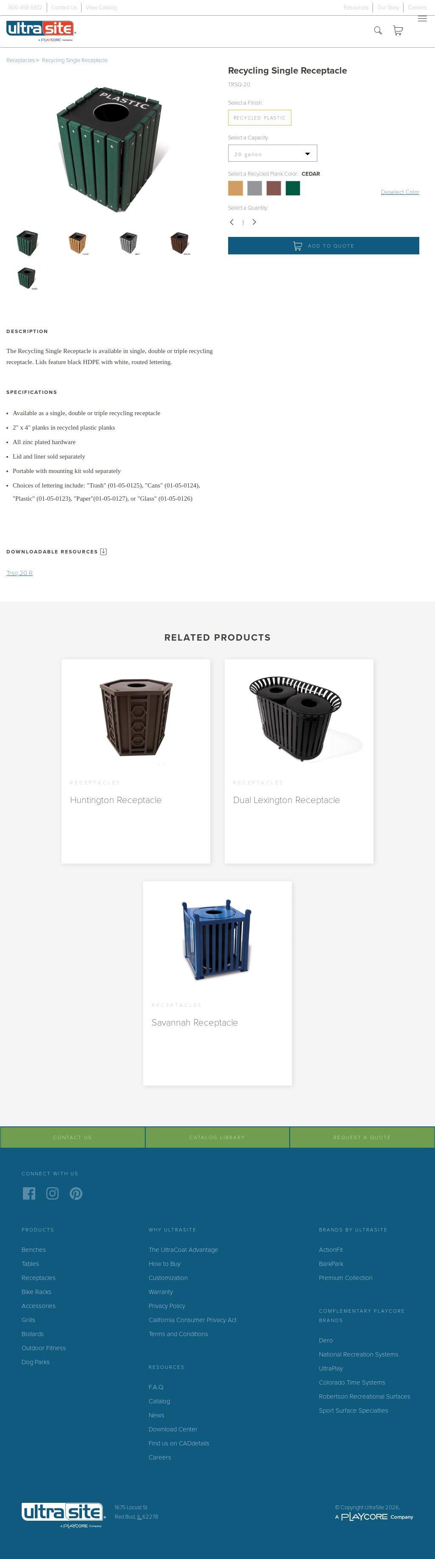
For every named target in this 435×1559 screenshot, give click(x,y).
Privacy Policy (167, 1306)
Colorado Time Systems (352, 1382)
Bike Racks (36, 1292)
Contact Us (64, 7)
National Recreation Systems (358, 1354)
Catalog (159, 1401)
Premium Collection (346, 1278)
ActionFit (331, 1250)
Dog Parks (36, 1362)
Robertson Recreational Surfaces (364, 1396)
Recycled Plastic (260, 118)
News (156, 1415)
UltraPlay (331, 1368)
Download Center (173, 1429)
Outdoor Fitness (44, 1348)
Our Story (388, 7)
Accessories (39, 1306)
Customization (168, 1278)
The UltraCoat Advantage (183, 1250)
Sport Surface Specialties (353, 1410)
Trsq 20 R (19, 573)
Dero (326, 1340)
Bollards (33, 1334)
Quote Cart (400, 31)
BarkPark (331, 1264)
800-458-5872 (25, 7)
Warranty (161, 1292)
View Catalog (101, 7)
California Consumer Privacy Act (193, 1320)
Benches (34, 1250)
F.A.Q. (156, 1387)
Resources (356, 7)
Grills (28, 1320)
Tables (30, 1264)
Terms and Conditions (178, 1334)
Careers (417, 7)
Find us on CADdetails (179, 1443)
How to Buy (165, 1264)
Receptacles (20, 60)
